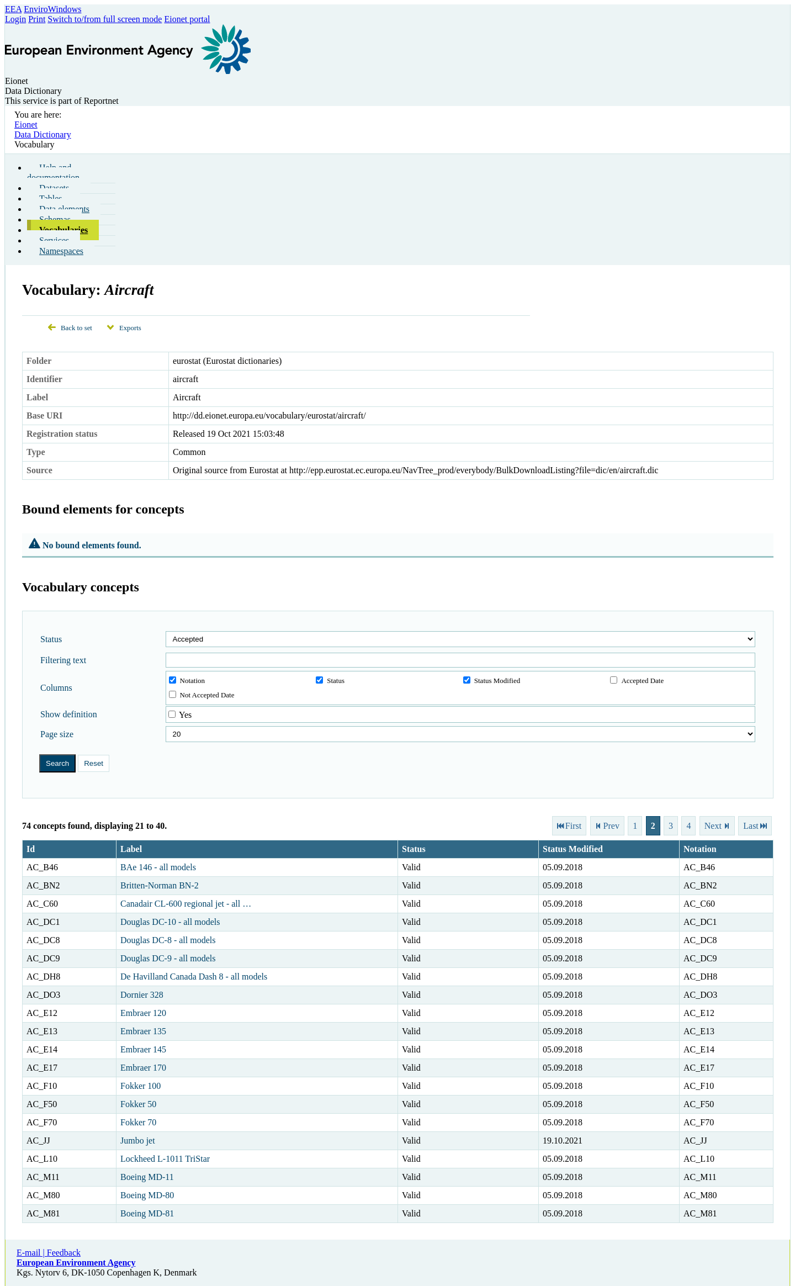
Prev (611, 825)
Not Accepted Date (202, 695)
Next (713, 825)
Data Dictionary (42, 134)
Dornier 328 (141, 994)
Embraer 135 (143, 1031)
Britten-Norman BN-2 (159, 885)
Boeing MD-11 (147, 1177)
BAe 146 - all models (158, 867)
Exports (130, 328)
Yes (185, 714)
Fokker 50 (138, 1104)
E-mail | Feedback (49, 1252)
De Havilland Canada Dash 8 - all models (193, 976)
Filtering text (63, 660)
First (573, 825)
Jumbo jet (137, 1140)
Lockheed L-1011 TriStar (165, 1158)
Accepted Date (637, 680)
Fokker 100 (140, 1086)
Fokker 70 (138, 1122)
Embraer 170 (143, 1067)
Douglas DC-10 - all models (170, 922)
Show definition (68, 714)
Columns (56, 687)
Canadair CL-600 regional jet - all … (185, 903)
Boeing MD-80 (147, 1195)
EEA (13, 9)
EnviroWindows (52, 9)
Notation (187, 680)
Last (751, 825)
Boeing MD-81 (147, 1213)
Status (51, 639)
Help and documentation (53, 172)
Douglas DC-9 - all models (167, 958)
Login (15, 19)
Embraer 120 (143, 1013)
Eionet (26, 124)
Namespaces (61, 251)
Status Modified (491, 680)
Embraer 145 (143, 1049)
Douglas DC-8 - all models (167, 940)
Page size (56, 734)
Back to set (76, 328)
